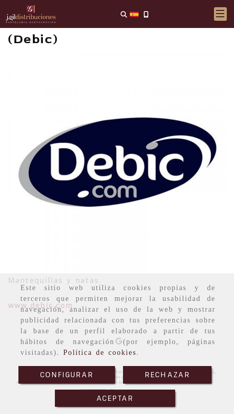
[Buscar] (124, 14)
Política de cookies (100, 352)
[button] (220, 14)
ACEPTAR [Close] (115, 398)
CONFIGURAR (67, 374)
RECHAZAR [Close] (167, 374)
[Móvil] (146, 14)
